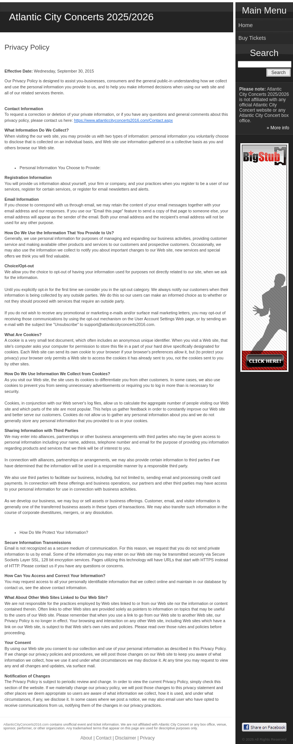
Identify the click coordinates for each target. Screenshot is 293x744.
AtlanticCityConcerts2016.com (26, 724)
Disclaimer (125, 738)
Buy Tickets (252, 38)
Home (245, 25)
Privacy (147, 738)
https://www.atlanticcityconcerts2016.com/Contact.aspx (123, 120)
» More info (278, 127)
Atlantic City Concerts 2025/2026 (81, 17)
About (86, 738)
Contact (103, 738)
